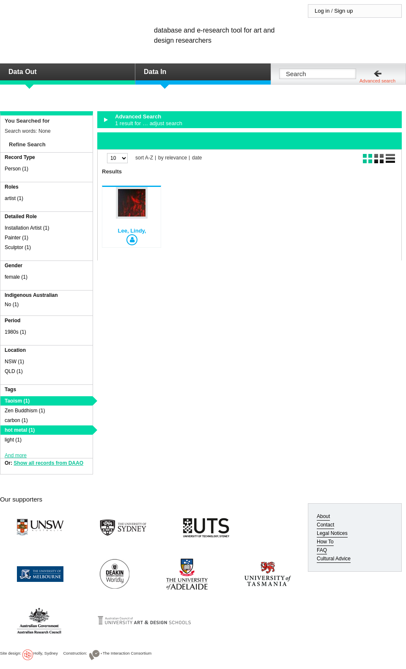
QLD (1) (14, 371)
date (197, 158)
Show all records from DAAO (48, 463)
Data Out (22, 71)
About (323, 516)
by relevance (172, 158)
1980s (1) (15, 332)
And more (16, 455)
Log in (322, 11)
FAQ (322, 550)
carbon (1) (16, 420)
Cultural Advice (334, 559)
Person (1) (16, 169)
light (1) (13, 440)
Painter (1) (16, 238)
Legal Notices (332, 533)
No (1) (12, 304)
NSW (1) (14, 362)
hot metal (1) (20, 430)
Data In (155, 71)
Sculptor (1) (18, 247)
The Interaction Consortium (127, 653)
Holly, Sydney (45, 653)
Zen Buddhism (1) (25, 411)
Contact (325, 525)
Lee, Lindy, (132, 231)
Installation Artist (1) (27, 228)
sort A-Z (144, 158)
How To (325, 542)
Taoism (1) (17, 401)
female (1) (16, 277)
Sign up (343, 11)
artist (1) (14, 198)
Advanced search (377, 80)
